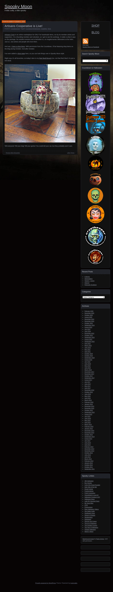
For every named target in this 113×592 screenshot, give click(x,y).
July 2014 (87, 441)
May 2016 (88, 396)
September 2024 (90, 325)
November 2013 (89, 451)
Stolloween (88, 519)
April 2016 (88, 398)
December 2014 (89, 430)
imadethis (44, 29)
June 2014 (88, 443)
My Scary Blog (89, 503)
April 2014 (88, 445)
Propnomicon (89, 507)
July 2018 (87, 362)
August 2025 (88, 317)
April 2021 (88, 351)
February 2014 (89, 447)
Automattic (73, 583)
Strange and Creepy (91, 521)
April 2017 (88, 388)
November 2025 (89, 313)
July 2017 (87, 382)
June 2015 (88, 418)
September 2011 (90, 469)
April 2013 (88, 457)
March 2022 (88, 345)
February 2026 (89, 311)
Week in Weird (89, 531)
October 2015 (89, 410)
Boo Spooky (88, 483)
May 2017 (88, 386)
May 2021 (88, 349)
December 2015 (89, 406)
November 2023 (89, 333)
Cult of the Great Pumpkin (92, 485)
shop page (21, 53)
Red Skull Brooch (45, 58)
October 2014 (89, 434)
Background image (88, 539)
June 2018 (88, 364)
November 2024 (89, 321)
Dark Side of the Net (91, 487)
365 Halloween (89, 481)
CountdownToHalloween (33, 29)
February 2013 (89, 461)
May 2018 (88, 366)
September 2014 (90, 436)
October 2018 (89, 356)
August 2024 (88, 327)
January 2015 (89, 428)
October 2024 (89, 323)
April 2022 (88, 343)
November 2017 (89, 374)
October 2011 (89, 467)
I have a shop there (18, 46)
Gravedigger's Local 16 (91, 495)
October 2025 (89, 315)
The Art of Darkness (91, 523)
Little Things (70, 153)
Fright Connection (90, 493)
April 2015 (88, 422)
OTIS (86, 505)
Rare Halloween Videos (92, 509)
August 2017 (88, 380)
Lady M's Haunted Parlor (92, 501)
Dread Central (89, 489)
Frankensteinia (89, 491)
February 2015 (89, 426)
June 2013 (88, 455)
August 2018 (88, 360)
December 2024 (89, 319)
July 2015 (87, 416)
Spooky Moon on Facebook (91, 47)
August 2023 (88, 339)
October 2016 (89, 392)
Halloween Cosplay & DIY (92, 497)
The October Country (91, 525)
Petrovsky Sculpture (91, 285)
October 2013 (89, 453)
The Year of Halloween (91, 527)
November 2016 (89, 390)
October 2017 (89, 376)
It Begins (87, 277)
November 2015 (89, 408)
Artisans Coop (10, 35)
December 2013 (89, 449)
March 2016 (88, 400)
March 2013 (88, 459)
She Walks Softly (90, 511)
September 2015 (90, 412)
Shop (49, 29)
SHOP (96, 25)
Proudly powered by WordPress (45, 583)
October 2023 (89, 335)
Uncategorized (15, 29)
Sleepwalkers (89, 279)
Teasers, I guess (89, 281)
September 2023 (90, 337)
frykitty (11, 21)
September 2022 (90, 341)
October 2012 (89, 465)
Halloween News (90, 499)
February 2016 (89, 402)
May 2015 (88, 420)
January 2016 (89, 404)
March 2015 (88, 424)
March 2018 (88, 370)
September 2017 (90, 378)
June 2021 (88, 347)
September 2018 (90, 358)
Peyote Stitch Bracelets (13, 153)
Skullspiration (89, 517)
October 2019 (89, 353)
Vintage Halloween (90, 529)
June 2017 (88, 384)
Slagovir (87, 283)
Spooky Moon (18, 6)
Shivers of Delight (90, 515)
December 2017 (89, 372)
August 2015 (88, 414)
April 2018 (88, 368)
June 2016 (88, 394)
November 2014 (89, 432)
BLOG (95, 32)
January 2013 (89, 463)
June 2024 (88, 331)
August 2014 (88, 439)
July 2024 (87, 329)
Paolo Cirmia (100, 539)
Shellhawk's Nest (90, 513)
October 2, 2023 (20, 21)
